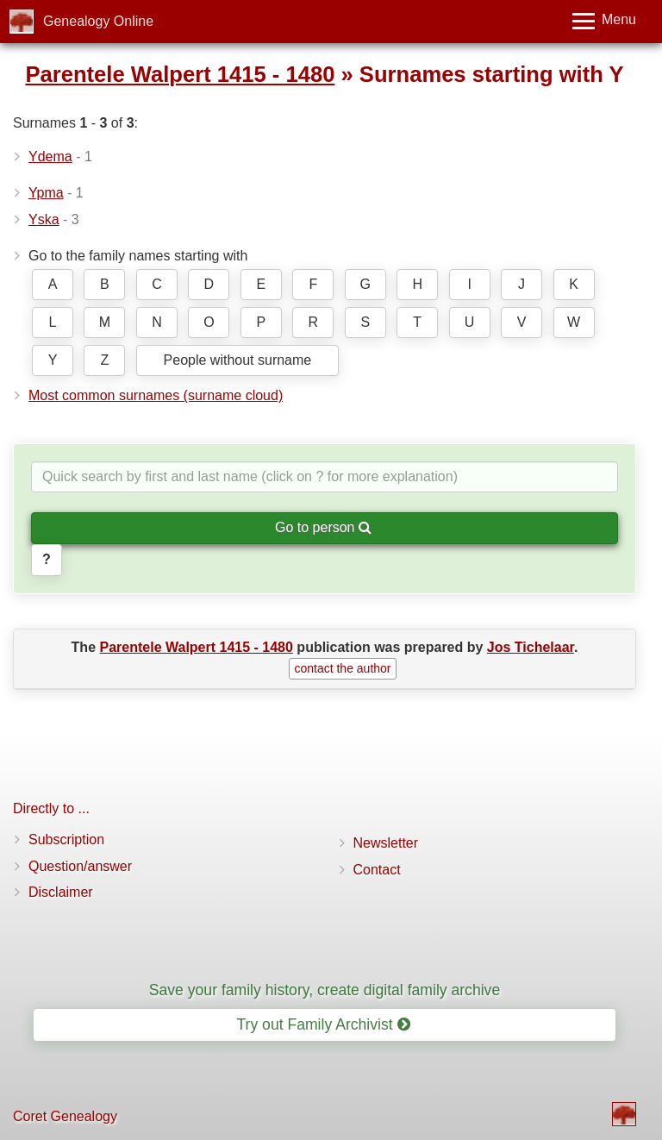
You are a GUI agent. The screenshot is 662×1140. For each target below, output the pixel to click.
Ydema (50, 156)
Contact (377, 869)
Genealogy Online (98, 21)
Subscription (66, 839)
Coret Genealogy (65, 1116)
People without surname (238, 360)
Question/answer (80, 866)
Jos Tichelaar (530, 647)
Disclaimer (60, 892)
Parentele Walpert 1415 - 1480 (179, 74)
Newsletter (386, 843)
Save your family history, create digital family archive (324, 990)
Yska (43, 219)
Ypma (46, 192)
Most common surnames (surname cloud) (155, 395)
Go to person (323, 527)
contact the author (342, 668)
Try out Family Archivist (322, 1024)
